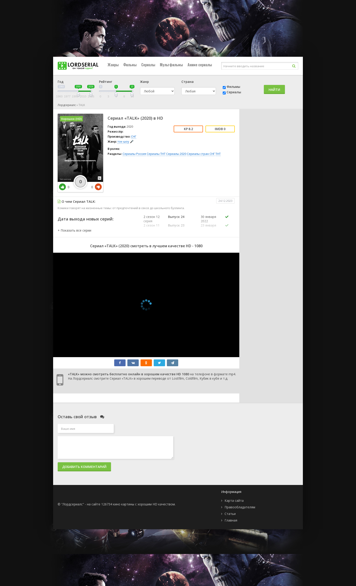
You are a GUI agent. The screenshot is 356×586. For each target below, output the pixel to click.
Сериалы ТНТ (156, 154)
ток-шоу (123, 141)
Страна (187, 81)
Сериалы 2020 (176, 154)
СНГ (133, 136)
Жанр (144, 81)
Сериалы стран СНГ (201, 154)
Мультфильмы (171, 64)
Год (61, 81)
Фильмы (130, 64)
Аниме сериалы (200, 64)
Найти (274, 89)
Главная (231, 520)
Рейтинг (105, 81)
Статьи (230, 514)
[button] (74, 230)
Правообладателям (240, 507)
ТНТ (218, 154)
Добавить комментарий (84, 467)
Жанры (113, 64)
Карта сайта (234, 500)
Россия (141, 154)
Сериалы (148, 64)
